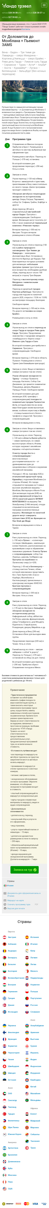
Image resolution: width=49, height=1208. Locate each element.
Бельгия (12, 964)
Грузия (33, 1046)
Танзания (35, 1141)
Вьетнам (34, 1039)
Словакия (35, 1012)
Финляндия (13, 1032)
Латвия (33, 957)
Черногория (13, 1053)
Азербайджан (37, 1025)
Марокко (34, 1127)
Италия (10, 885)
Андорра (12, 951)
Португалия (36, 998)
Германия (12, 991)
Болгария (12, 971)
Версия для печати (16, 908)
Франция (12, 1039)
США (10, 1189)
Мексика (12, 1175)
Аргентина (13, 1148)
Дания (11, 1005)
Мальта (34, 971)
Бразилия (12, 1155)
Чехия (11, 1059)
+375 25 (11, 17)
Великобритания (16, 978)
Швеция (12, 1073)
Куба (10, 1168)
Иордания (35, 1073)
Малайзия (35, 1093)
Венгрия (12, 985)
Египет (33, 1114)
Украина (12, 1025)
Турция (11, 1114)
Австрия (12, 937)
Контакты (26, 29)
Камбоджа (35, 1080)
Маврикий (35, 1121)
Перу (10, 1182)
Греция (11, 998)
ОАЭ (10, 1093)
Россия (34, 1005)
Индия (33, 1059)
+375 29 (36, 13)
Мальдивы (35, 1100)
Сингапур (12, 1100)
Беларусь (12, 957)
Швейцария (13, 1066)
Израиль (34, 1053)
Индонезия (35, 1066)
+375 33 (11, 13)
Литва (33, 964)
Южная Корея (14, 1134)
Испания (34, 937)
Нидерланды (36, 978)
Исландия (13, 1012)
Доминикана (14, 1161)
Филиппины (13, 1121)
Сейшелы (35, 1134)
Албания (12, 944)
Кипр (32, 951)
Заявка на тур (25, 869)
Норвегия (35, 985)
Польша (34, 991)
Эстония (12, 1080)
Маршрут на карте (15, 900)
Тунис (33, 1148)
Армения (34, 1032)
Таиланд (12, 1107)
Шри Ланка (13, 1127)
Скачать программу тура (18, 904)
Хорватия (12, 1046)
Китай (33, 1086)
